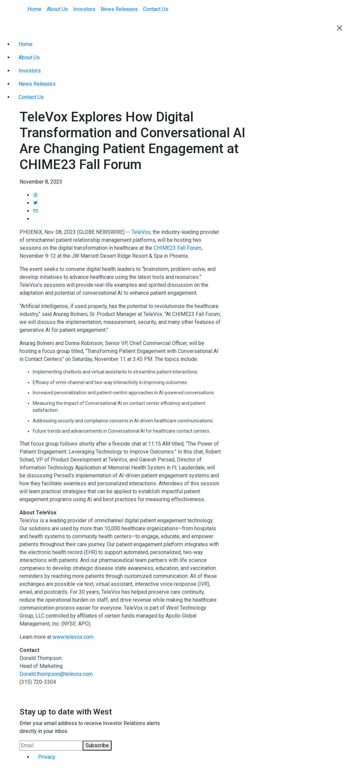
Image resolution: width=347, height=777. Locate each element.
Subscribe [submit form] (97, 745)
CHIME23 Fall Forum (177, 248)
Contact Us (155, 9)
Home (34, 9)
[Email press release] (35, 211)
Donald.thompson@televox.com (56, 674)
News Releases (119, 9)
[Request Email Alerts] (51, 746)
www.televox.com (73, 637)
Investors (84, 9)
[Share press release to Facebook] (35, 195)
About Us (57, 9)
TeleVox (140, 232)
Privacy (46, 757)
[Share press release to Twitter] (35, 203)
